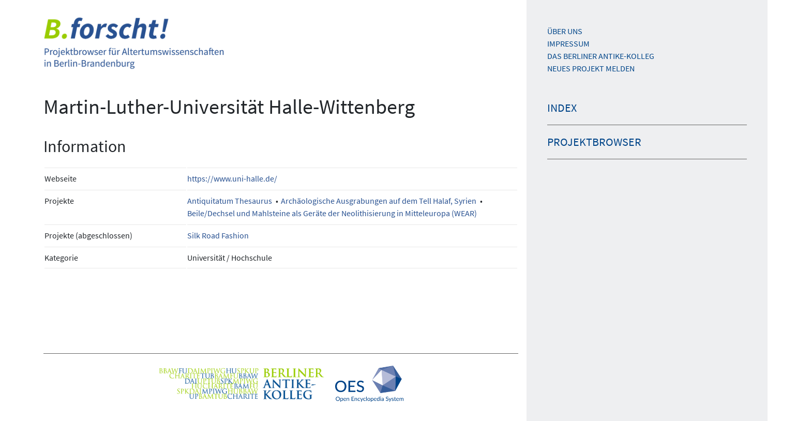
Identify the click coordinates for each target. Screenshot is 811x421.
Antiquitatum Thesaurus (229, 201)
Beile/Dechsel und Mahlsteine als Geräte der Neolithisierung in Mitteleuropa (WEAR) (332, 213)
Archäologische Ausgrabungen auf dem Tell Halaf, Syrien (378, 201)
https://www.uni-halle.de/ (232, 178)
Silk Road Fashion (218, 235)
